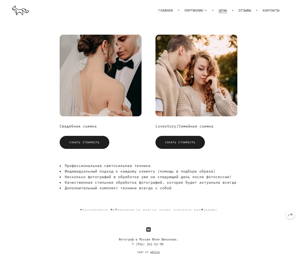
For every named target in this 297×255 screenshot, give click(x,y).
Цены (223, 10)
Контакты (271, 10)
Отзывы (245, 10)
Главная (165, 10)
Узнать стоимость (84, 142)
